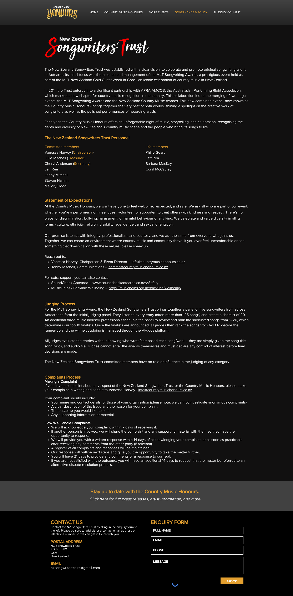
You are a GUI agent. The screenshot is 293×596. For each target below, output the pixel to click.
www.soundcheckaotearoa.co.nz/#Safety (125, 283)
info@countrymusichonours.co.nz (158, 262)
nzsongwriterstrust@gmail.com (75, 568)
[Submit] (232, 580)
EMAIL (56, 563)
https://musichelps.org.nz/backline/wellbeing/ (145, 288)
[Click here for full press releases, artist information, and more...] (146, 499)
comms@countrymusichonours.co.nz (138, 267)
